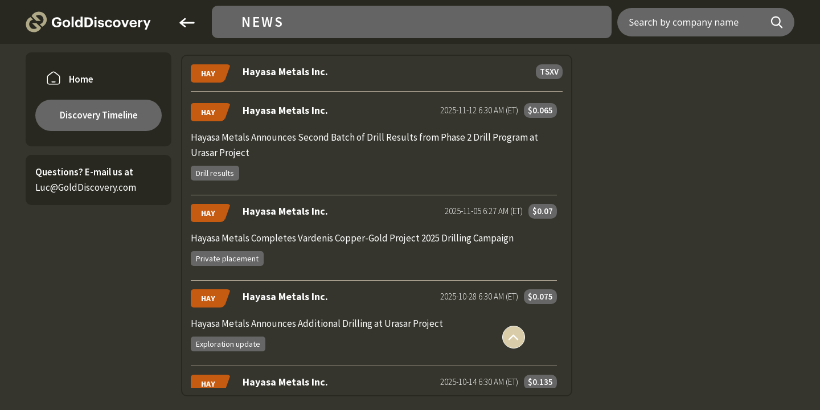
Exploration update (228, 344)
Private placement (227, 258)
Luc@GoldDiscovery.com (85, 187)
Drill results (215, 173)
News (262, 22)
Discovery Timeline (99, 115)
